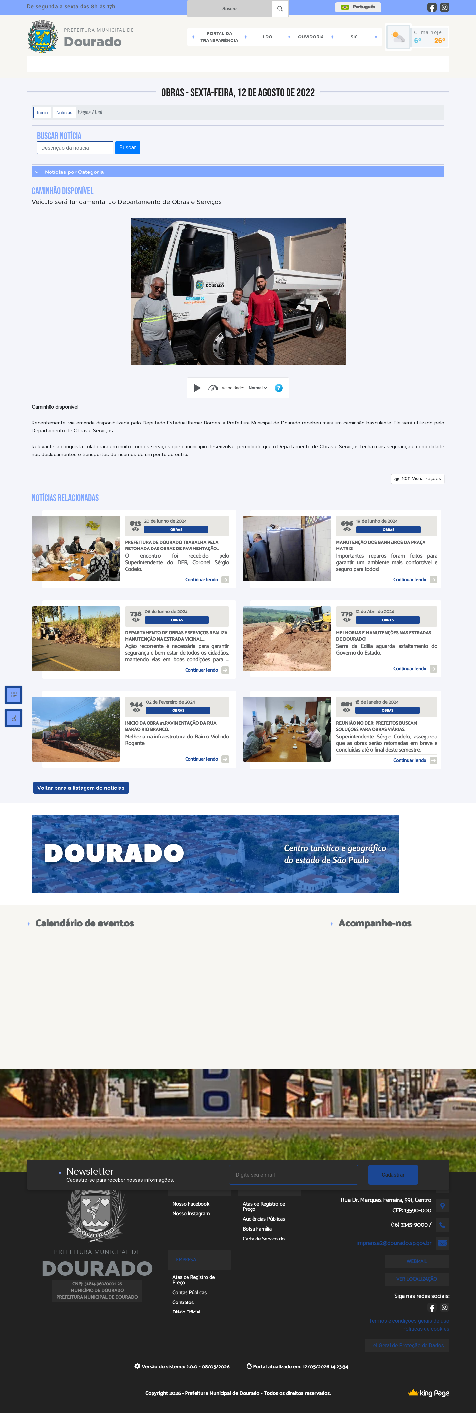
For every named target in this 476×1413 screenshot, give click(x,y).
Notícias (64, 112)
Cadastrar (393, 1175)
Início (42, 112)
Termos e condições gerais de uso (409, 1321)
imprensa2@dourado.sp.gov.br (394, 1243)
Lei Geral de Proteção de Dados (407, 1345)
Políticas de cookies (425, 1329)
